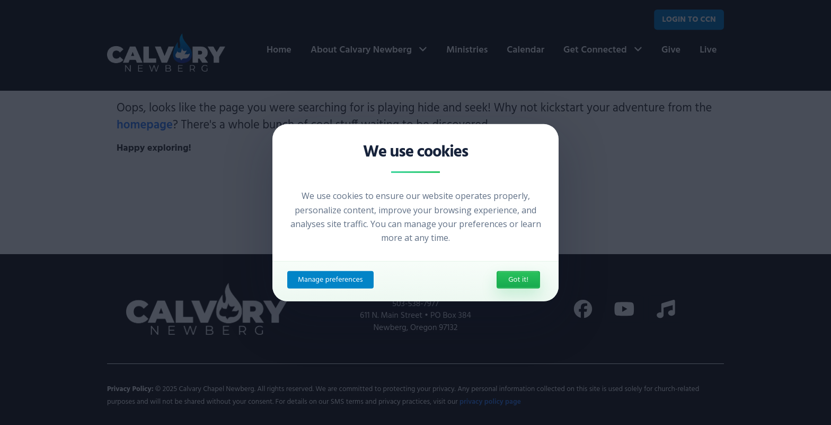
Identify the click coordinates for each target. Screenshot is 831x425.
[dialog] (415, 212)
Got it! (518, 280)
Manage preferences (330, 280)
